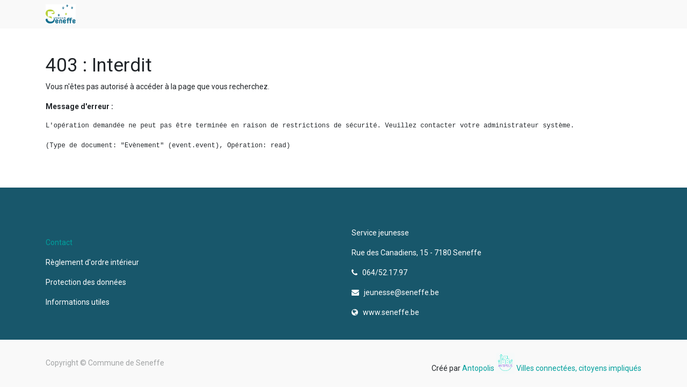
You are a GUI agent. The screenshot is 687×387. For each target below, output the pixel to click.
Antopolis (479, 368)
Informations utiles (78, 302)
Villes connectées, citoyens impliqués (578, 368)
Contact (59, 242)
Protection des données (87, 282)
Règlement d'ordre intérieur (92, 262)
